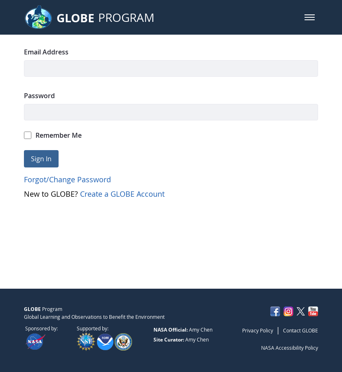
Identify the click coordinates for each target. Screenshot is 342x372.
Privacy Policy (257, 330)
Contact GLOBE (300, 330)
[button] (309, 17)
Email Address (46, 52)
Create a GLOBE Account (122, 194)
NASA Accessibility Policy (289, 347)
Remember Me (53, 135)
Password (39, 95)
